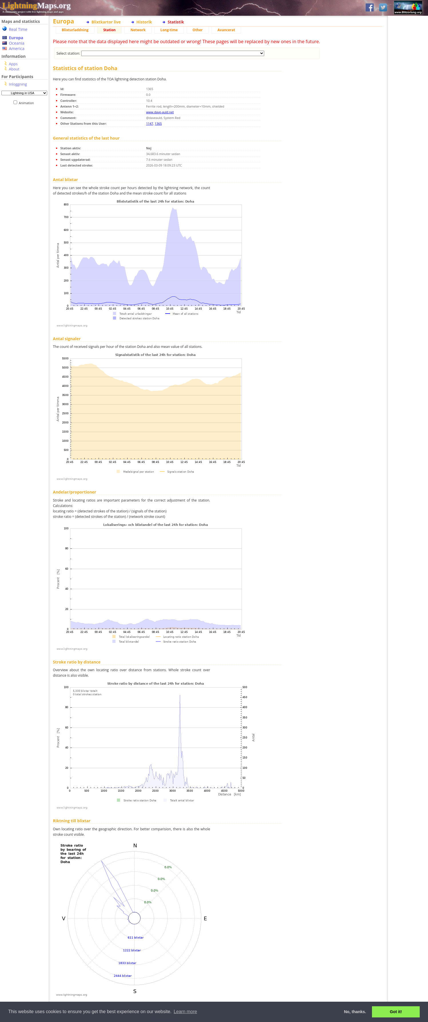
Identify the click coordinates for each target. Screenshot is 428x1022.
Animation (27, 103)
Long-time (169, 29)
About (14, 69)
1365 (158, 123)
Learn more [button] (185, 1011)
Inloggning (18, 84)
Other (198, 29)
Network (138, 29)
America (17, 48)
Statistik (176, 22)
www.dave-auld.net (160, 112)
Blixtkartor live (106, 22)
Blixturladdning (75, 29)
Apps (13, 63)
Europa (16, 37)
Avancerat (226, 29)
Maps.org (36, 5)
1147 (149, 123)
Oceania (16, 43)
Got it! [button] (396, 1011)
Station (109, 29)
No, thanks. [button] (355, 1011)
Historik (144, 22)
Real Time (18, 29)
